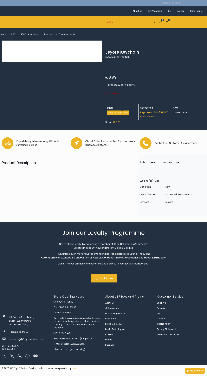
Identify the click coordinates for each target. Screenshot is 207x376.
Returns (161, 308)
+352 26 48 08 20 (18, 332)
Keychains (49, 34)
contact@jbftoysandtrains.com (27, 339)
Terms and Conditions (168, 334)
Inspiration (110, 318)
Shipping (161, 302)
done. (75, 368)
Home (3, 34)
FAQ (159, 313)
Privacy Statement (166, 329)
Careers (109, 334)
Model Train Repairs (115, 329)
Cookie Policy (163, 323)
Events (108, 339)
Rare (125, 112)
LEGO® (14, 34)
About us (109, 302)
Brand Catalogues (114, 323)
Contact (161, 318)
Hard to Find (114, 112)
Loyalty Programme (115, 313)
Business (109, 345)
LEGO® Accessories (30, 34)
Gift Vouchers (112, 308)
